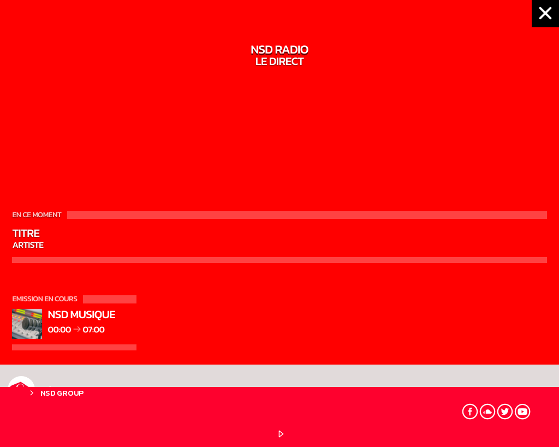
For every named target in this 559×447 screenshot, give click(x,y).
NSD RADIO (53, 389)
